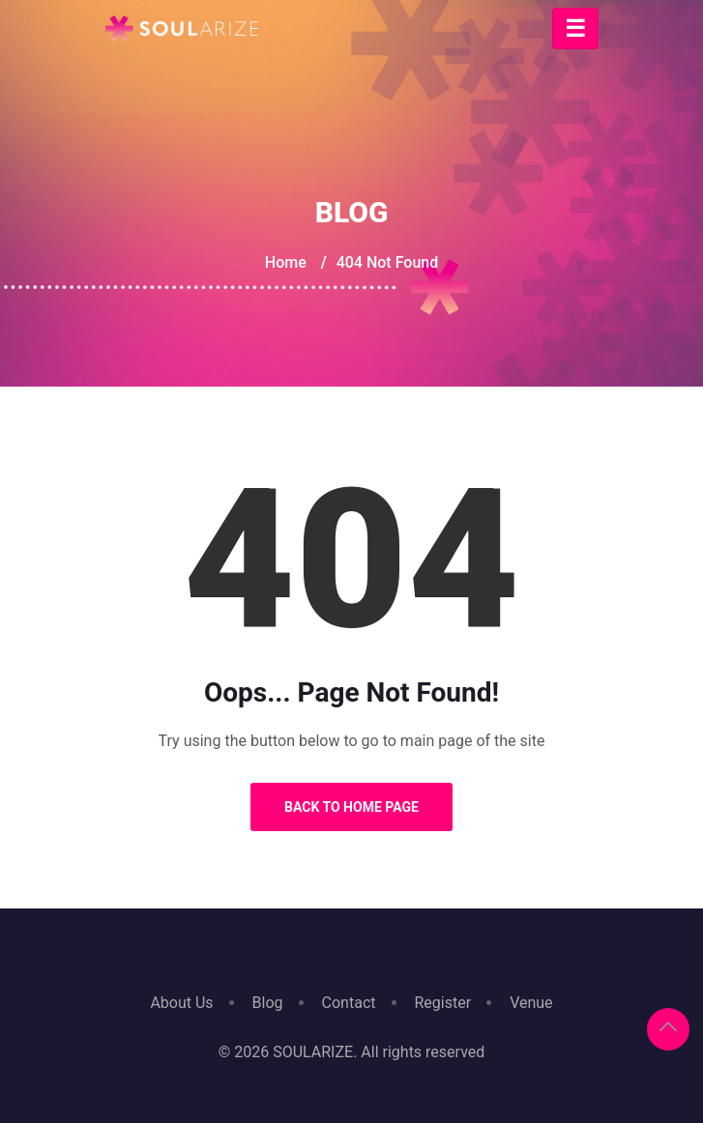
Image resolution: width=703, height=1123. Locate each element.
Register (443, 1002)
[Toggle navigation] (575, 28)
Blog (267, 1002)
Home (286, 262)
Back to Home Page (351, 807)
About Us (181, 1002)
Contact (349, 1002)
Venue (531, 1002)
